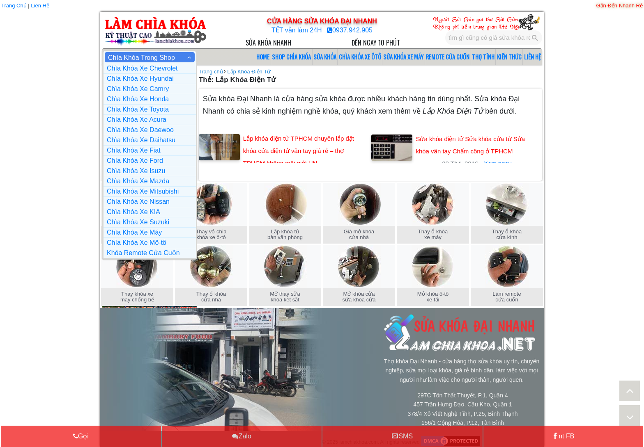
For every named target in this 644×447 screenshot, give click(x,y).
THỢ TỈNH (483, 56)
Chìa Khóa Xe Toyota (138, 109)
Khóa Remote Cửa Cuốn (143, 252)
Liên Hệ (40, 5)
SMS (402, 436)
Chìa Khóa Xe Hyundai (140, 78)
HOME (262, 56)
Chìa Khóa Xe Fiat (134, 150)
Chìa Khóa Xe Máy (134, 232)
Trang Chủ (14, 5)
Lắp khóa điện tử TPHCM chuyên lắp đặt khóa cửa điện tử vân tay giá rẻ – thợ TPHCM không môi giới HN (298, 150)
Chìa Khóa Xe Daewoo (140, 129)
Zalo (241, 436)
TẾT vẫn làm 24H (297, 30)
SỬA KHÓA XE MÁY (403, 56)
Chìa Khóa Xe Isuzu (136, 170)
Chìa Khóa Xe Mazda (138, 181)
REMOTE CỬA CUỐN (447, 56)
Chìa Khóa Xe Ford (135, 160)
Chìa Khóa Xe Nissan (138, 201)
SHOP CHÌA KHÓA (291, 56)
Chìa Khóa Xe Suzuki (138, 222)
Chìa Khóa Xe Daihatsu (141, 140)
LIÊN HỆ (532, 56)
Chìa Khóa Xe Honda (138, 99)
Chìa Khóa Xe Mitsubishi (143, 191)
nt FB (563, 436)
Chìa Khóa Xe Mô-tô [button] (136, 242)
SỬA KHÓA (324, 56)
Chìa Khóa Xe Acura (136, 119)
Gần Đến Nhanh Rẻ (619, 5)
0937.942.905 (352, 30)
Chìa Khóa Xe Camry (138, 88)
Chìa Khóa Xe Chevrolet (142, 68)
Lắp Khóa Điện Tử (249, 71)
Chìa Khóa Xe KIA (133, 211)
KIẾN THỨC (509, 56)
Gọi (81, 436)
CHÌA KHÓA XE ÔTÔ (360, 56)
